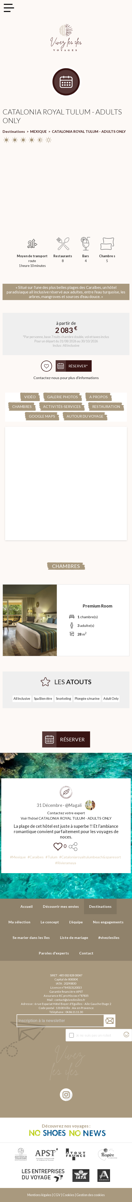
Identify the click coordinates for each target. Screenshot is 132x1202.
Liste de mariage (74, 937)
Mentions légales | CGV (44, 1195)
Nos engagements (108, 922)
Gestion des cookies (90, 1195)
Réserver (72, 739)
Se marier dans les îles (31, 937)
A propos (98, 397)
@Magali (73, 805)
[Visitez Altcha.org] (126, 1036)
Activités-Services (62, 406)
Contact (86, 953)
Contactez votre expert (66, 813)
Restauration (106, 406)
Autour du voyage (85, 416)
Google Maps (42, 416)
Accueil (26, 906)
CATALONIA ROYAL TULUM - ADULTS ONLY (89, 131)
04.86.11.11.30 (74, 1012)
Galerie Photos (62, 397)
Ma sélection (19, 922)
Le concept (50, 922)
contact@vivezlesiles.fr (69, 999)
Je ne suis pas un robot (93, 1035)
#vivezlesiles (108, 937)
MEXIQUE (38, 131)
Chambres (22, 406)
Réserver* (78, 366)
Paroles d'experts (54, 953)
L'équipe (76, 922)
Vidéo (30, 397)
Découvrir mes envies (61, 906)
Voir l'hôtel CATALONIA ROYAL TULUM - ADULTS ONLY (66, 818)
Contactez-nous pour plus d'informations (66, 378)
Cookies (68, 1195)
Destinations (14, 131)
